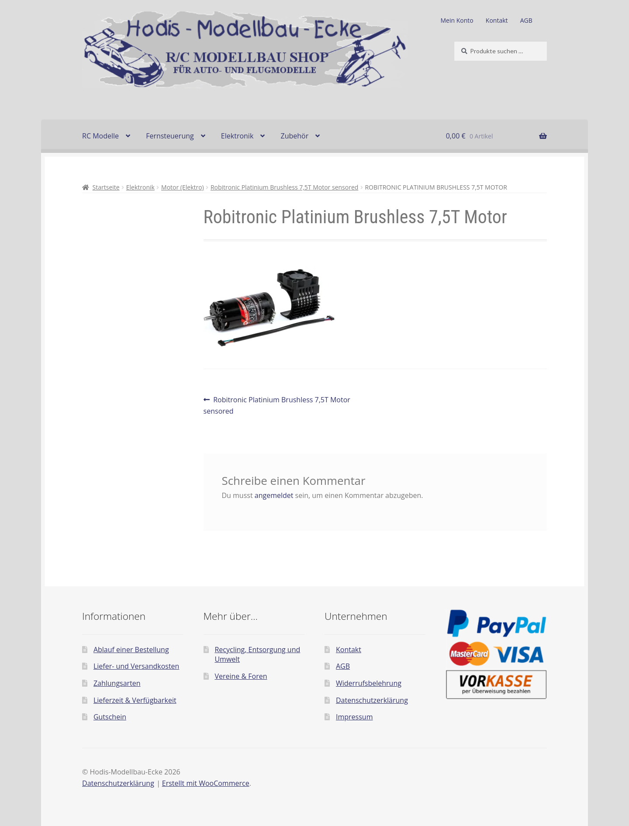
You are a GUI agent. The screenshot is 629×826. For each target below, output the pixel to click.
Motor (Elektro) (182, 187)
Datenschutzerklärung (372, 700)
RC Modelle (100, 136)
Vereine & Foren (240, 676)
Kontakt (497, 20)
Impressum (354, 717)
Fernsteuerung (170, 136)
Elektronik (237, 136)
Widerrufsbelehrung (368, 683)
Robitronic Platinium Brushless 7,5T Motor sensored (284, 187)
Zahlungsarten (117, 683)
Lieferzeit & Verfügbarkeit (134, 700)
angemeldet (274, 495)
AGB (526, 20)
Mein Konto (457, 20)
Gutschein (109, 717)
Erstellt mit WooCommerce (205, 783)
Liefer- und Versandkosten (136, 666)
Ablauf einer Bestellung (131, 649)
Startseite (106, 187)
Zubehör (294, 136)
